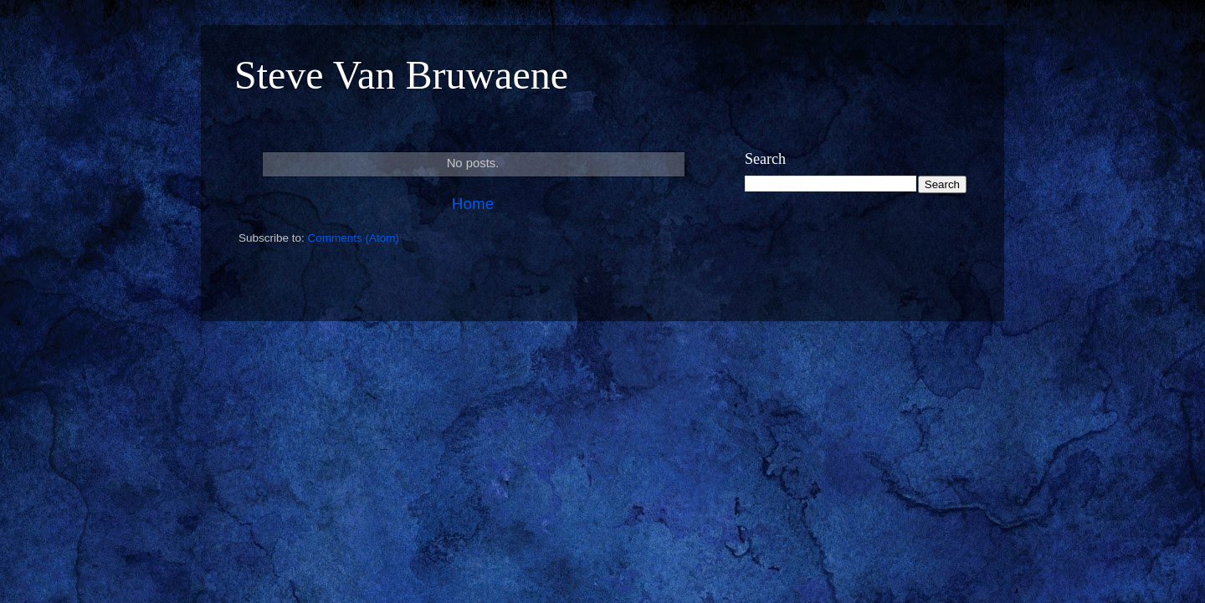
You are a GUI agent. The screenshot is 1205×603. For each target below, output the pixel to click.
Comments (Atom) (354, 238)
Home (473, 203)
